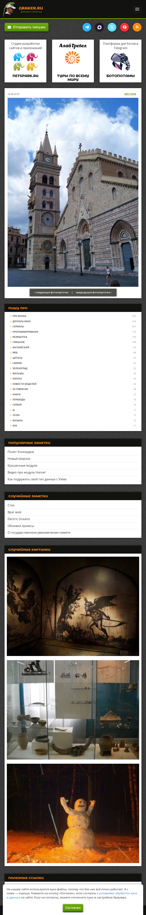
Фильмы (18, 373)
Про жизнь (19, 316)
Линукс (17, 378)
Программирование (25, 331)
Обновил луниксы (21, 526)
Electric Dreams (19, 519)
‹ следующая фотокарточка (51, 292)
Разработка (20, 337)
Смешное (19, 342)
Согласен (73, 907)
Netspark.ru (25, 76)
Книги (17, 394)
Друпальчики (22, 321)
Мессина (130, 94)
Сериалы (18, 326)
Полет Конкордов (21, 452)
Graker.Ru (31, 8)
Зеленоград (20, 368)
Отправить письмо (26, 27)
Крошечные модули (22, 465)
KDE (15, 425)
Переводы (19, 399)
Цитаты (17, 357)
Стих (11, 505)
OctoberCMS (20, 389)
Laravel (17, 363)
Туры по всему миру (73, 78)
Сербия (17, 404)
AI (14, 410)
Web (15, 352)
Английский (21, 347)
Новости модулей (24, 384)
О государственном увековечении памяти (39, 532)
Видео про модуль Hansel (26, 472)
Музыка (18, 420)
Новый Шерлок (19, 459)
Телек (16, 415)
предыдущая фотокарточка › (94, 292)
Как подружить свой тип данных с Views (37, 479)
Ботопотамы (120, 76)
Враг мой (14, 512)
